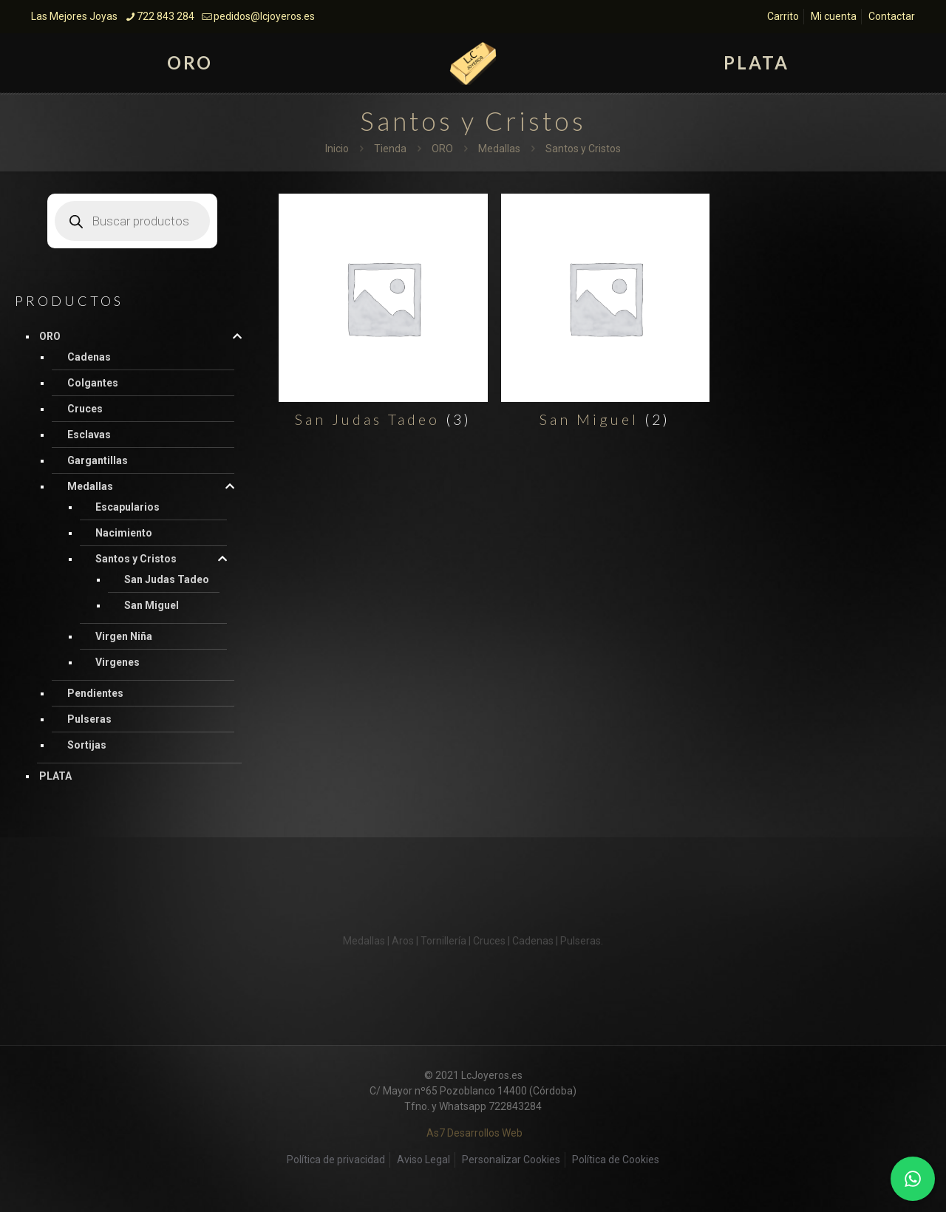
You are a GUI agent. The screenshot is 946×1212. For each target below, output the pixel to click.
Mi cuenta (834, 16)
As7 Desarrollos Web (474, 1133)
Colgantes (92, 383)
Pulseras (89, 719)
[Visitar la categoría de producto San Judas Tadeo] (383, 315)
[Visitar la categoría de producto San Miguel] (605, 315)
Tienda (390, 148)
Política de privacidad (336, 1159)
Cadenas (89, 357)
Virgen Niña (123, 636)
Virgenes (117, 662)
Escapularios (127, 507)
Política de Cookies (615, 1159)
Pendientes (95, 693)
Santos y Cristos (136, 559)
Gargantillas (97, 460)
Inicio (337, 148)
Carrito (783, 16)
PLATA (55, 776)
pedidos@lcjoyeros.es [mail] (264, 16)
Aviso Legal (423, 1159)
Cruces (85, 409)
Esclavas (89, 434)
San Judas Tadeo (166, 579)
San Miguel (151, 605)
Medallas (499, 148)
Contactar (891, 16)
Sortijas (86, 745)
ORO (442, 148)
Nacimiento (123, 533)
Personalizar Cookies (511, 1159)
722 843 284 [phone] (165, 16)
